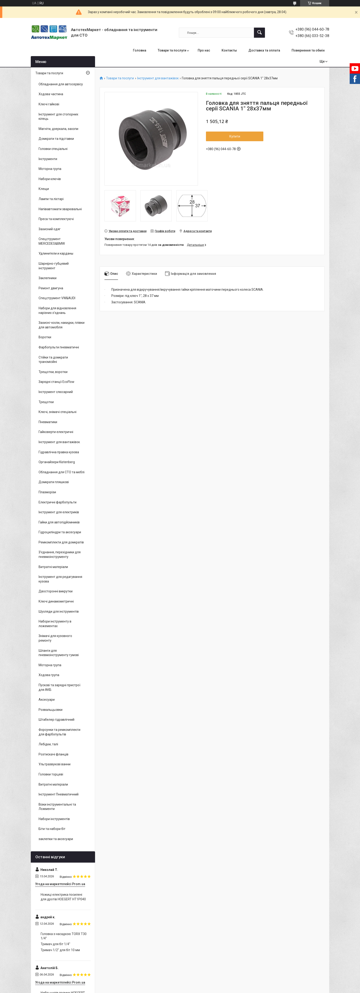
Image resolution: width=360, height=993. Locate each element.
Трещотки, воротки (53, 372)
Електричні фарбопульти (57, 502)
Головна (139, 50)
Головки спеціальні (53, 149)
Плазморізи (47, 492)
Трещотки (46, 402)
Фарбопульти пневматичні (59, 347)
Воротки (45, 337)
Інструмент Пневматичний (59, 794)
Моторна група (50, 169)
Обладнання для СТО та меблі (61, 472)
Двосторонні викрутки (56, 591)
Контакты (229, 50)
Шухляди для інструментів (59, 611)
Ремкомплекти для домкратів (61, 542)
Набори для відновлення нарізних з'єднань (57, 310)
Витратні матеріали (53, 567)
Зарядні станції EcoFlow (56, 382)
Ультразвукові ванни (54, 764)
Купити (234, 136)
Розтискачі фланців (53, 754)
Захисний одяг (50, 229)
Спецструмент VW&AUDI (57, 298)
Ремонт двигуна (51, 288)
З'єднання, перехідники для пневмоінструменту (60, 554)
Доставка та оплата (264, 50)
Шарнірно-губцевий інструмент (54, 266)
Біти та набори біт (52, 829)
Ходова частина (51, 94)
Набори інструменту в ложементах (55, 624)
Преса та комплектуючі (56, 219)
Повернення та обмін (308, 50)
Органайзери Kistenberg (57, 462)
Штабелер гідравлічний (56, 719)
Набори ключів (50, 179)
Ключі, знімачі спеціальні (57, 412)
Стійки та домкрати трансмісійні (53, 360)
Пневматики (48, 422)
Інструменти (48, 159)
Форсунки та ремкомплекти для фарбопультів (59, 732)
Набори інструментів (54, 819)
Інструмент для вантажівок (158, 78)
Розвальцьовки (50, 710)
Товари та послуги (172, 50)
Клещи (44, 189)
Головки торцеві (51, 774)
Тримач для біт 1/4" (55, 944)
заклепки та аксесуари (56, 839)
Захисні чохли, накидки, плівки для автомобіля (61, 325)
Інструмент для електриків (59, 512)
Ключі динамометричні (56, 601)
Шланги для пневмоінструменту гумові (59, 653)
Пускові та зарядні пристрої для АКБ (59, 687)
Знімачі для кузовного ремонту (55, 638)
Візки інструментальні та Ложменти (57, 807)
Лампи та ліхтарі (51, 199)
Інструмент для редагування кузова (60, 579)
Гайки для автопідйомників (59, 522)
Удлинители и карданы (56, 253)
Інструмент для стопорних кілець (58, 116)
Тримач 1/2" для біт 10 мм (60, 950)
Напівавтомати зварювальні (60, 209)
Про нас (204, 50)
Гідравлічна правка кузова (59, 452)
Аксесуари (47, 699)
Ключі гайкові (49, 104)
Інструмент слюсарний (56, 392)
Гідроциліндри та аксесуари (60, 532)
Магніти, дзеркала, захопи (58, 129)
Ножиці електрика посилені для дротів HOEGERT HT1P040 (63, 897)
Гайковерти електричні (56, 432)
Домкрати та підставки (56, 139)
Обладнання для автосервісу (61, 84)
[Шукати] (259, 33)
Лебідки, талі (48, 744)
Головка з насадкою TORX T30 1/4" (64, 936)
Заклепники (47, 278)
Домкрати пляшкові (54, 482)
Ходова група (49, 675)
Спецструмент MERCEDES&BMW (52, 241)
